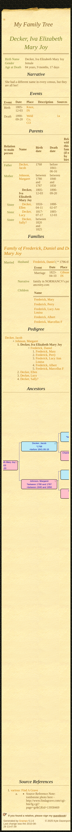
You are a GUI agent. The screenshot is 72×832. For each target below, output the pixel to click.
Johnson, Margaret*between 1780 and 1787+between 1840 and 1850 (39, 484)
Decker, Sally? (25, 220)
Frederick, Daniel (44, 261)
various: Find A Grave (24, 790)
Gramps (23, 820)
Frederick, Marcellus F (48, 321)
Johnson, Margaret (24, 177)
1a (58, 115)
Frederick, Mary (44, 299)
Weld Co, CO (29, 119)
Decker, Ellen (25, 206)
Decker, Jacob (24, 166)
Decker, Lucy (25, 213)
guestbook (59, 815)
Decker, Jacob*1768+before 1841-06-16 (39, 446)
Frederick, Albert (44, 317)
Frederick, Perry (44, 304)
